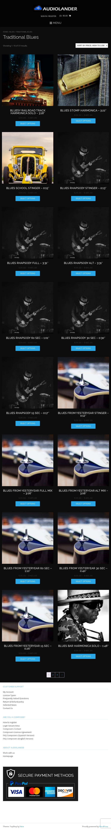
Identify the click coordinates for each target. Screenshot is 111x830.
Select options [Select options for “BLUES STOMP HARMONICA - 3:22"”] (83, 120)
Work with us (9, 752)
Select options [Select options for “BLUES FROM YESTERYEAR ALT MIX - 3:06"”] (83, 503)
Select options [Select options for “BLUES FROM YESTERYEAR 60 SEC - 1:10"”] (27, 581)
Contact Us (8, 708)
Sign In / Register (48, 16)
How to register (10, 722)
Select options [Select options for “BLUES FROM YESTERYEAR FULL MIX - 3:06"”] (27, 503)
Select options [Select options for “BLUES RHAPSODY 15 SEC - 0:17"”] (27, 423)
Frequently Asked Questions (16, 698)
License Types (9, 695)
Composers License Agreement (17, 732)
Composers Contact (12, 728)
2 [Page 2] (52, 674)
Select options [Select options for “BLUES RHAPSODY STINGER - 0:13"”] (83, 198)
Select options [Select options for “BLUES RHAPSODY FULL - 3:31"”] (27, 273)
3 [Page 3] (57, 674)
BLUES (11, 32)
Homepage (8, 756)
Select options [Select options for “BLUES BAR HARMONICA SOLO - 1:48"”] (83, 656)
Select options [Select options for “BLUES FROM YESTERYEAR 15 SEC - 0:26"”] (27, 659)
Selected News (10, 705)
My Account (8, 692)
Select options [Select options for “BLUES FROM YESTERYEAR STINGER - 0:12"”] (83, 426)
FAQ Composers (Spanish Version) (18, 735)
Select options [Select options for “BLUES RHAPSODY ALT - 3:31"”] (83, 273)
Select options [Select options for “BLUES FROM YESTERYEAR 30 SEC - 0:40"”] (83, 581)
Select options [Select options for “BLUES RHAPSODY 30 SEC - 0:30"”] (83, 348)
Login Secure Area (11, 725)
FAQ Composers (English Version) (18, 738)
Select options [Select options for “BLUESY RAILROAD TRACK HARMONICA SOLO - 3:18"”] (27, 123)
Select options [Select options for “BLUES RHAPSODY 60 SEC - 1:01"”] (27, 348)
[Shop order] (92, 45)
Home (5, 32)
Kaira (22, 826)
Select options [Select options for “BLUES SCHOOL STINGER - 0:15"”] (27, 198)
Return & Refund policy (13, 701)
